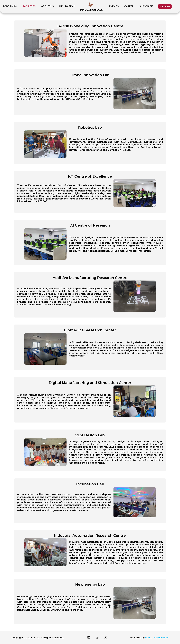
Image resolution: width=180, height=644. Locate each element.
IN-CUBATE (164, 6)
